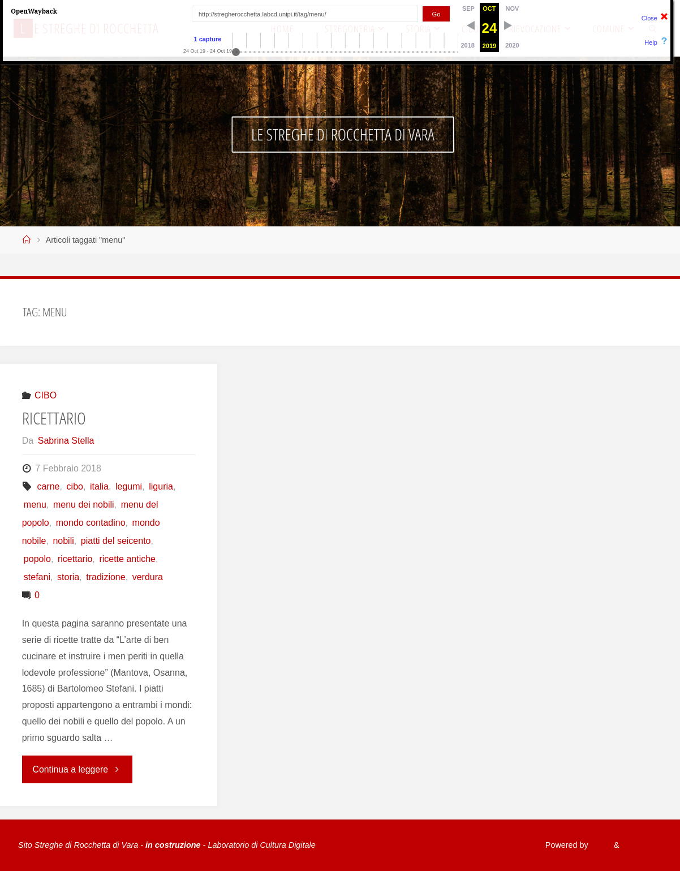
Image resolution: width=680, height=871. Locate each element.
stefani (37, 577)
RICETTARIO (54, 418)
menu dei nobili (83, 504)
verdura (147, 577)
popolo (37, 559)
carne (48, 486)
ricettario (75, 559)
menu (35, 504)
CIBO (46, 395)
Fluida (597, 844)
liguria (161, 486)
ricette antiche (127, 559)
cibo (75, 486)
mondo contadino (91, 522)
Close (649, 18)
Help (650, 42)
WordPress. (640, 844)
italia (99, 486)
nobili (63, 541)
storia (68, 577)
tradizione (105, 577)
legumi (128, 486)
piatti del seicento (116, 541)
